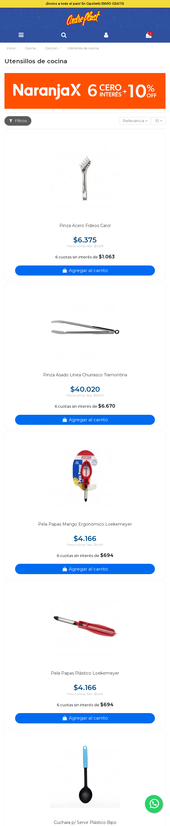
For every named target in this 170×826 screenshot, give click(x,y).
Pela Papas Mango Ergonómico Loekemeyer (85, 524)
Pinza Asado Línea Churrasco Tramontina (85, 375)
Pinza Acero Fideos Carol (85, 225)
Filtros (18, 120)
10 (158, 120)
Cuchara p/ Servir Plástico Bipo (85, 822)
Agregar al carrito (85, 270)
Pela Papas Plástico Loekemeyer (85, 673)
